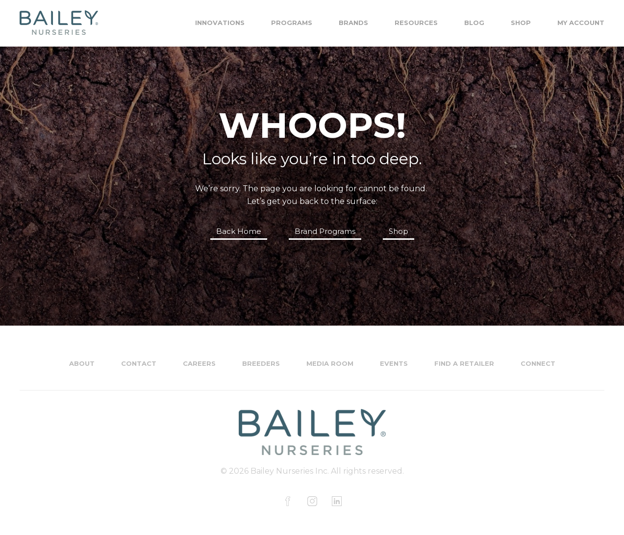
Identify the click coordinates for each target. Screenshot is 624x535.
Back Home (238, 231)
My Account (580, 22)
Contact (138, 363)
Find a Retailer (464, 363)
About (82, 363)
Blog (474, 22)
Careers (199, 363)
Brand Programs (325, 231)
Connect (538, 363)
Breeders (261, 363)
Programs (291, 22)
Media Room (329, 363)
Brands (353, 22)
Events (394, 363)
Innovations (220, 22)
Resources (416, 22)
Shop (521, 22)
